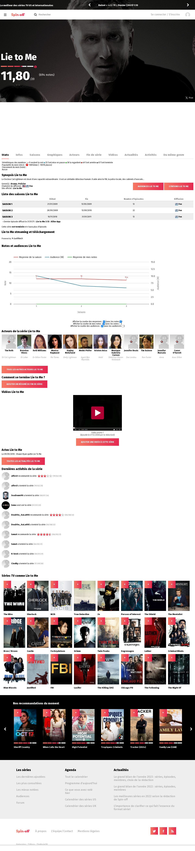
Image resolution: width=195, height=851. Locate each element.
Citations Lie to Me (178, 186)
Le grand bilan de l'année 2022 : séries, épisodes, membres (145, 788)
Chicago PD (127, 688)
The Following (151, 688)
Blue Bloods (10, 688)
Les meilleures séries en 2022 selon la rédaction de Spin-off (144, 798)
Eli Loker (24, 357)
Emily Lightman (70, 357)
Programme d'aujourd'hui (81, 783)
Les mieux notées (27, 789)
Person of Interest (131, 614)
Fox (31, 186)
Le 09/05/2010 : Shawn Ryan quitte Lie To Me (21, 454)
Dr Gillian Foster (39, 357)
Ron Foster (146, 357)
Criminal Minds (176, 651)
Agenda (70, 770)
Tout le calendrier (76, 776)
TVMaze (31, 844)
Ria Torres (55, 357)
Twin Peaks (104, 651)
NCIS (53, 614)
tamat (14, 534)
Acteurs (74, 154)
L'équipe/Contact (62, 831)
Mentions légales (88, 831)
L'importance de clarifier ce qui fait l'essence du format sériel (144, 807)
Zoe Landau (131, 357)
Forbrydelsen (58, 651)
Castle (30, 651)
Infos (19, 154)
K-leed (14, 554)
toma (13, 505)
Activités (150, 154)
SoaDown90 (17, 495)
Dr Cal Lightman (9, 357)
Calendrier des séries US (80, 799)
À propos (40, 831)
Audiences (22, 796)
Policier (22, 184)
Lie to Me (17, 188)
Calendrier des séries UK (80, 806)
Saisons (35, 154)
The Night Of (174, 688)
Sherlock (31, 614)
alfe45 (14, 476)
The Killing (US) (106, 688)
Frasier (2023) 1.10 (128, 5)
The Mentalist (175, 614)
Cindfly (14, 563)
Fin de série (94, 154)
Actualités (131, 154)
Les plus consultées (28, 783)
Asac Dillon (177, 357)
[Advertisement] (97, 126)
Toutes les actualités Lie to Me (23, 461)
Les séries (23, 770)
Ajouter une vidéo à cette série (97, 442)
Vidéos (113, 154)
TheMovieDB (42, 844)
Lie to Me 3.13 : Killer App (48, 221)
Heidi (100, 357)
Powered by (12, 238)
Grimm (77, 651)
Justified (31, 688)
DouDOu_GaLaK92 (20, 515)
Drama (14, 184)
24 (99, 614)
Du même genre (173, 154)
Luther (147, 651)
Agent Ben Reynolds (85, 358)
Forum (20, 802)
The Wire (8, 614)
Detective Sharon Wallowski (116, 358)
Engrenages (127, 651)
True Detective (81, 614)
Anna (161, 357)
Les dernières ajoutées (30, 776)
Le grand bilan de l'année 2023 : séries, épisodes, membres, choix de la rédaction (145, 778)
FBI (52, 688)
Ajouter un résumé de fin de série (24, 384)
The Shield (150, 614)
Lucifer (77, 688)
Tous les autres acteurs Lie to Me (24, 369)
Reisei (101, 5)
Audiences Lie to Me (148, 186)
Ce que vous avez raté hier (78, 791)
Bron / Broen (10, 651)
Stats (5, 154)
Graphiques (54, 154)
